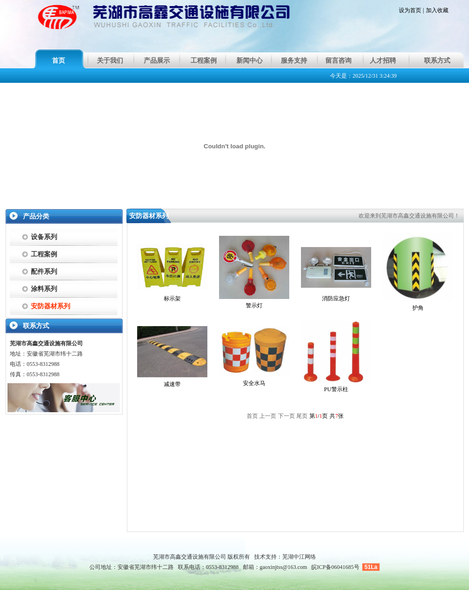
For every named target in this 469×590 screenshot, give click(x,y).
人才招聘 (383, 60)
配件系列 (44, 271)
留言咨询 (338, 60)
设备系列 (44, 236)
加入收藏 (437, 10)
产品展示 (157, 60)
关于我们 (110, 60)
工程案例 (204, 60)
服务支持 (294, 60)
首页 (58, 60)
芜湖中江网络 (299, 557)
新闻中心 (249, 60)
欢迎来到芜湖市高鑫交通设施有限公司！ (409, 215)
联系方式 (437, 60)
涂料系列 (44, 288)
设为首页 (410, 10)
